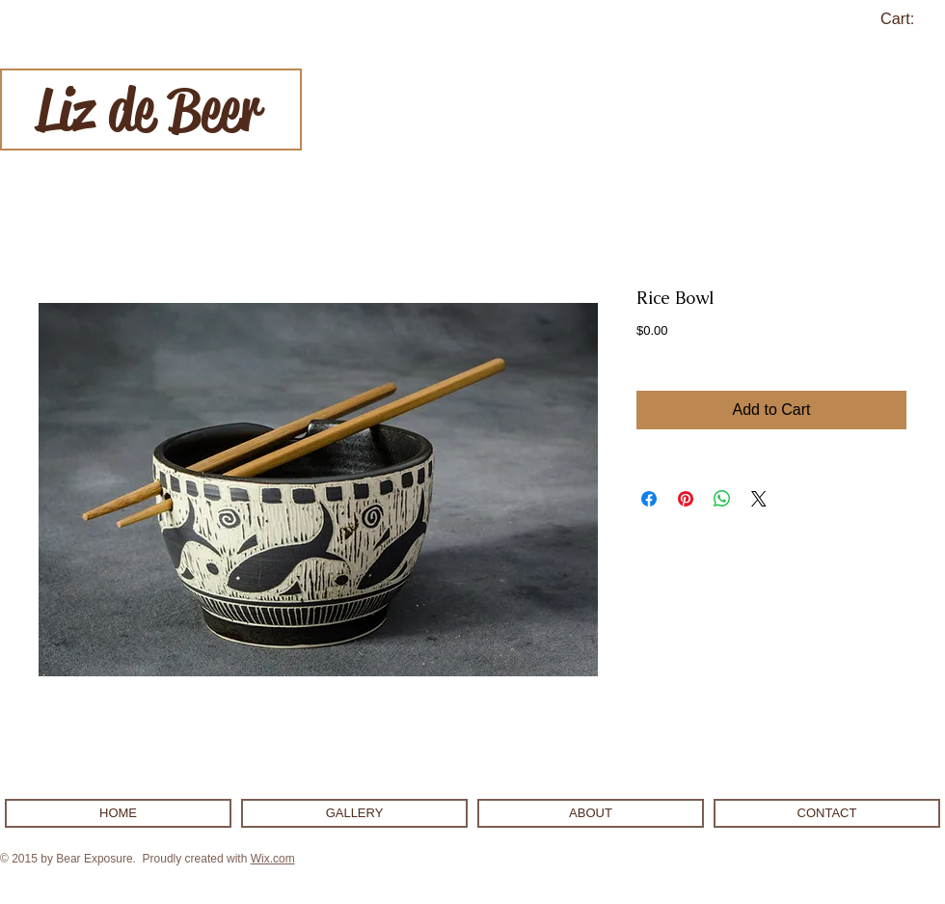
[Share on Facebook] (649, 498)
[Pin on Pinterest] (685, 498)
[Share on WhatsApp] (722, 498)
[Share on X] (758, 498)
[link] (908, 19)
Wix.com (273, 858)
